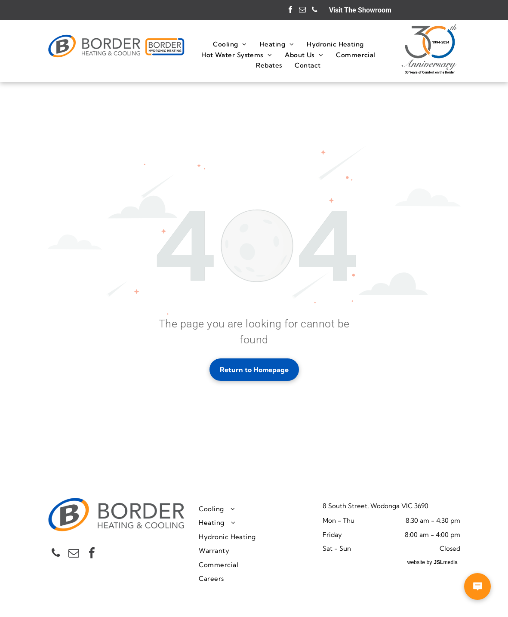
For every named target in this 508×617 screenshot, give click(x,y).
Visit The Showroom (360, 10)
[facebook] (290, 10)
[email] (302, 10)
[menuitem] (229, 44)
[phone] (314, 10)
